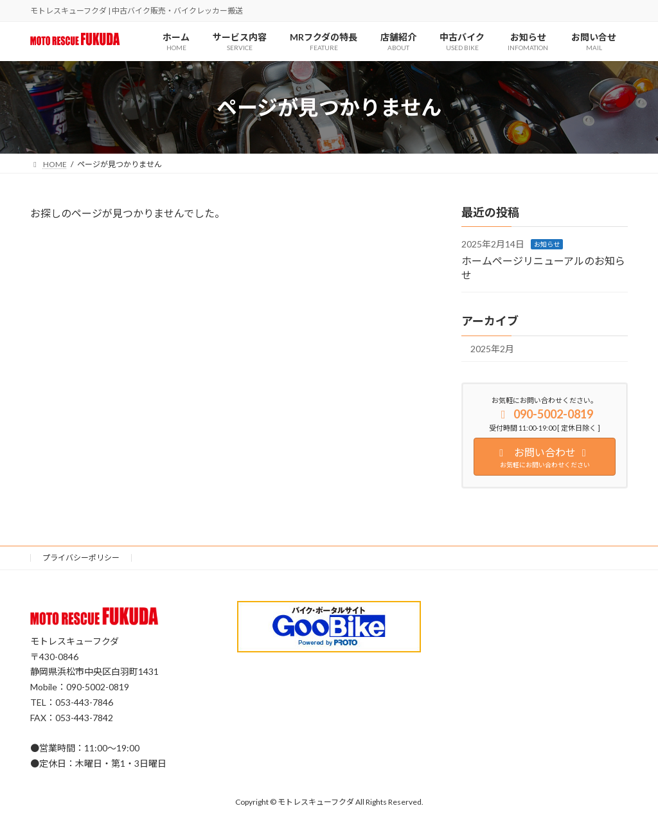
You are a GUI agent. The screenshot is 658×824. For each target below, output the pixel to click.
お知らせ (547, 245)
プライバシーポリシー (81, 557)
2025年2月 (492, 349)
